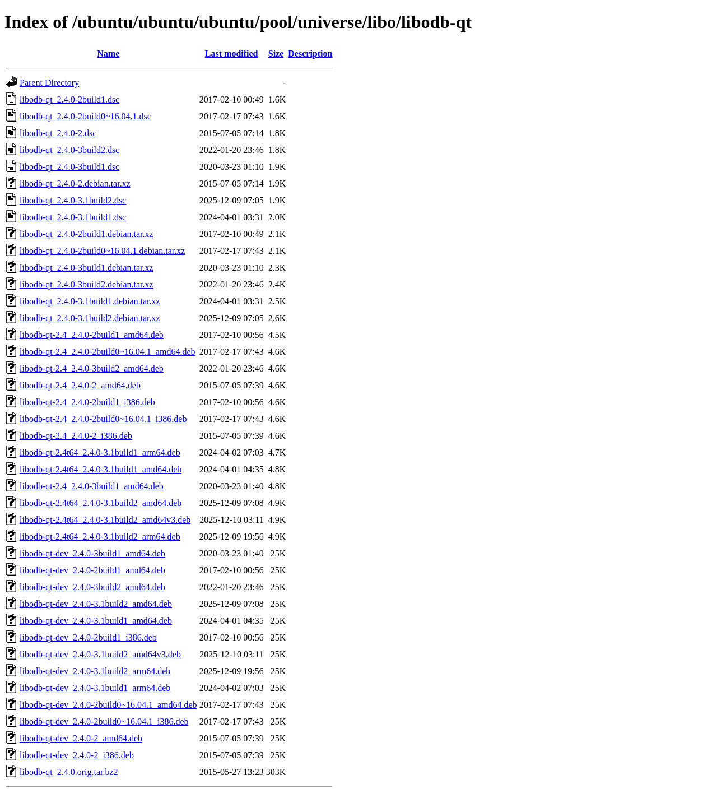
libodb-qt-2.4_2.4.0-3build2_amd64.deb (92, 368)
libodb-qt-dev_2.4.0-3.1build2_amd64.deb (96, 604)
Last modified (231, 53)
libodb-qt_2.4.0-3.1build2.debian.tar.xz (90, 318)
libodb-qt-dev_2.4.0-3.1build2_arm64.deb (95, 671)
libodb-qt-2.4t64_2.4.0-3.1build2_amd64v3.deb (105, 520)
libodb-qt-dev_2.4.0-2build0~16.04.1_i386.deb (104, 721)
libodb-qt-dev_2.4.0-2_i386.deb (77, 755)
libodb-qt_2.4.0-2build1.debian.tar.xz (86, 234)
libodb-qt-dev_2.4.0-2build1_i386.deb (88, 637)
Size (276, 53)
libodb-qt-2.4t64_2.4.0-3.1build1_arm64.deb (100, 452)
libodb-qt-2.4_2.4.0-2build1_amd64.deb (92, 335)
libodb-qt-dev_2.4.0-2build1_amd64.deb (92, 570)
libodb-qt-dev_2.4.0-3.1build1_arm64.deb (95, 688)
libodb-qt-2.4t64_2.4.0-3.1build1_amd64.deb (100, 469)
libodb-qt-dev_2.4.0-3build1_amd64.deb (92, 553)
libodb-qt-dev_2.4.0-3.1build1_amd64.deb (96, 620)
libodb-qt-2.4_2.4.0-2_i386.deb (76, 435)
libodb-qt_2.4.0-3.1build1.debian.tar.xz (90, 301)
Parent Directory (49, 82)
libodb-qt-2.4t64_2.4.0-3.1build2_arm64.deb (100, 536)
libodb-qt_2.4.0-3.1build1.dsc (73, 217)
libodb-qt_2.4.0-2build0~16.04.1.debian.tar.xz (102, 251)
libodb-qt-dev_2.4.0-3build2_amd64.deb (92, 587)
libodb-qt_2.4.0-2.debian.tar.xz (75, 183)
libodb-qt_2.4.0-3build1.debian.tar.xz (86, 267)
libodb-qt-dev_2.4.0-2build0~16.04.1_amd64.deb (108, 704)
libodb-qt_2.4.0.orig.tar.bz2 (69, 772)
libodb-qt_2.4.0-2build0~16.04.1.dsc (85, 116)
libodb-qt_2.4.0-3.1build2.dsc (73, 200)
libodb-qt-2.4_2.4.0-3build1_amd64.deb (92, 486)
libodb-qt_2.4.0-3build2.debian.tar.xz (86, 284)
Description (310, 53)
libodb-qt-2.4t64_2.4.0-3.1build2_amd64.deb (100, 503)
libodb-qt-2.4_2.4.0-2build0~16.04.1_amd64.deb (107, 351)
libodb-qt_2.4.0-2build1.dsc (69, 99)
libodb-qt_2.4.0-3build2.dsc (69, 150)
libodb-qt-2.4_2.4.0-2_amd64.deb (80, 385)
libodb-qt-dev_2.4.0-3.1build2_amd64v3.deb (100, 654)
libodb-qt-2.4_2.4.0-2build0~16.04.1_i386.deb (103, 419)
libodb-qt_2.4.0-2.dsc (58, 133)
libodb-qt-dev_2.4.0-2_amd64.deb (81, 738)
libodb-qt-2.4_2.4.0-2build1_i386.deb (87, 402)
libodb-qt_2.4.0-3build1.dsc (69, 166)
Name (108, 53)
